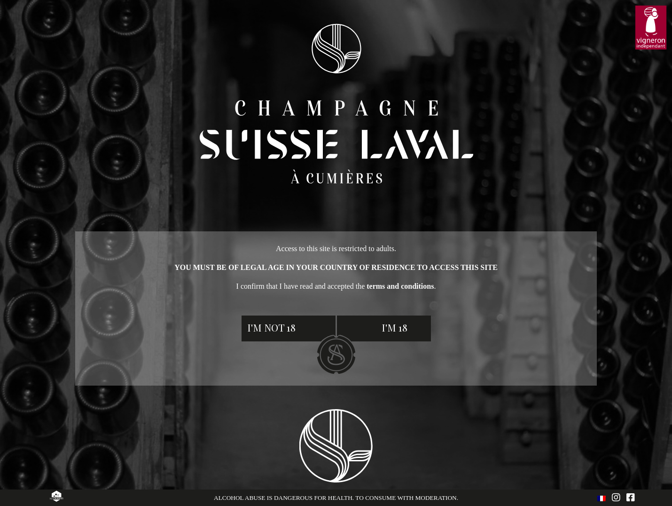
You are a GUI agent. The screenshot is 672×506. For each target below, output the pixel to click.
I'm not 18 (271, 327)
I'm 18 (394, 327)
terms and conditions (400, 286)
